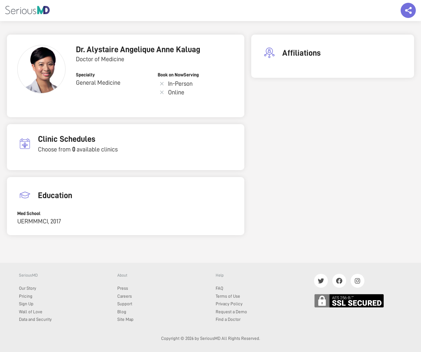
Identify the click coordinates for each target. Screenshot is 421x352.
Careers (124, 296)
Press (122, 288)
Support (124, 304)
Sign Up (26, 304)
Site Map (125, 319)
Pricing (25, 296)
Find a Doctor (228, 319)
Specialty (85, 74)
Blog (121, 311)
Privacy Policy (229, 304)
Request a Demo (231, 311)
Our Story (27, 288)
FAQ (219, 288)
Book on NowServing (178, 74)
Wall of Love (30, 311)
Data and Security (35, 319)
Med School (28, 213)
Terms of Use (228, 296)
